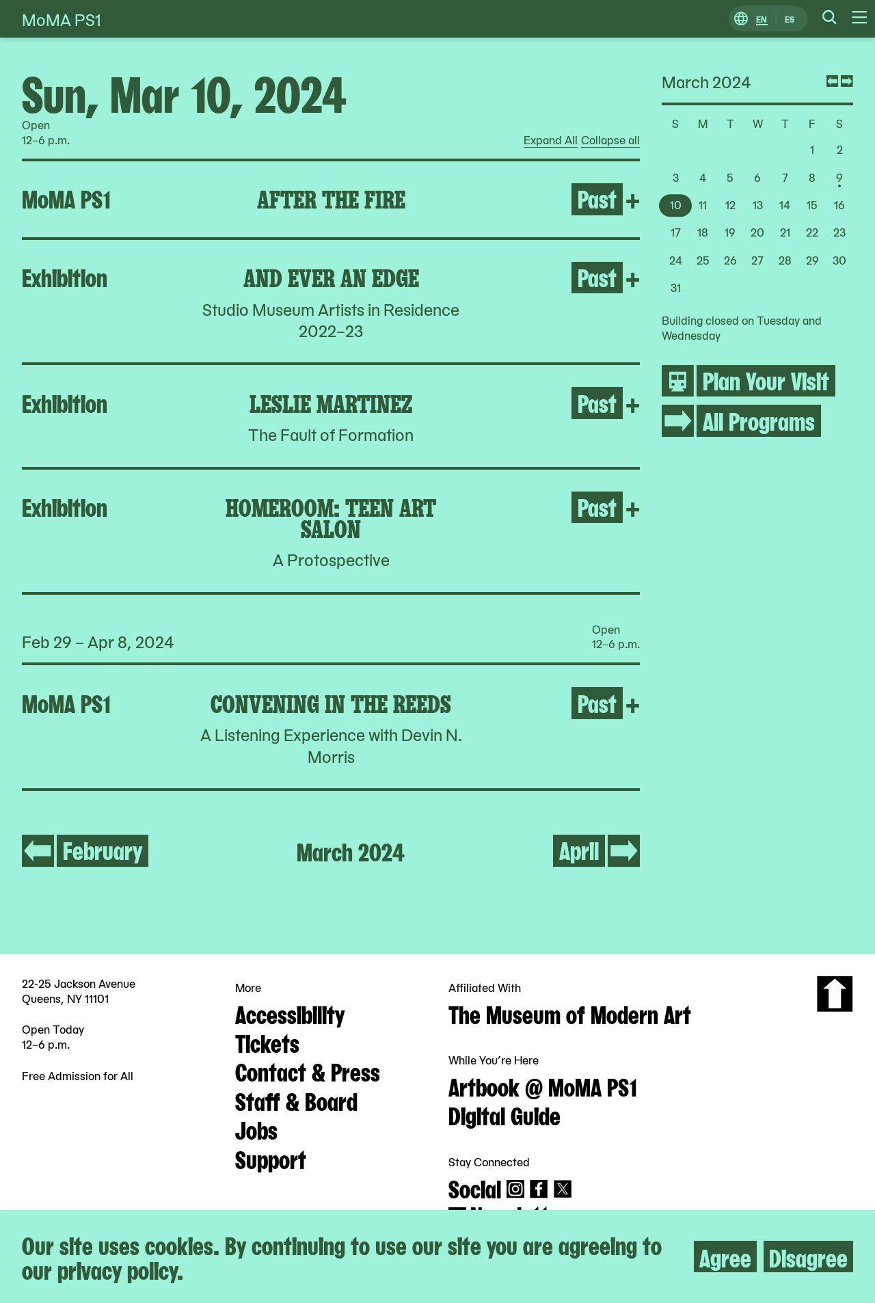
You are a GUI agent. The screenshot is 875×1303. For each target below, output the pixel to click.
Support (270, 1158)
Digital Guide (504, 1114)
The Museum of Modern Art (569, 1013)
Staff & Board (296, 1100)
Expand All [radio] (551, 140)
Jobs (256, 1128)
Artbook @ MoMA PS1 (542, 1085)
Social (474, 1187)
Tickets (267, 1042)
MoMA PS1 (61, 18)
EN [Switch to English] (761, 19)
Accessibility (290, 1013)
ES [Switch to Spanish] (789, 19)
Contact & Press (307, 1070)
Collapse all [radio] (610, 140)
